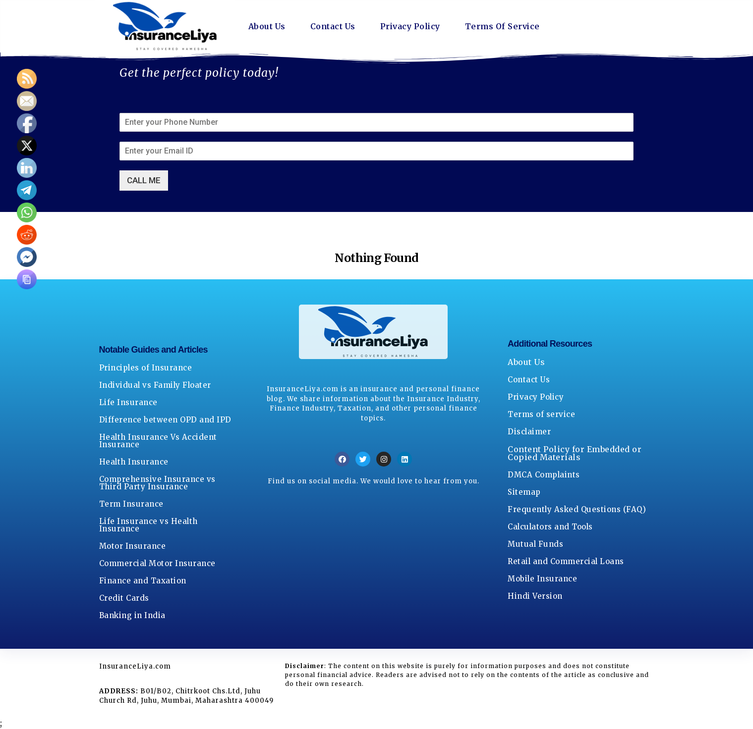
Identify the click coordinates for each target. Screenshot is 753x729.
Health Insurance (134, 462)
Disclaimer (529, 431)
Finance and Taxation (142, 580)
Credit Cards (124, 598)
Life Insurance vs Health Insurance (148, 525)
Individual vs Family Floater (155, 385)
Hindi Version (535, 596)
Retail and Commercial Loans (566, 561)
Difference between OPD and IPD (165, 419)
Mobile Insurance (542, 578)
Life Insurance (128, 402)
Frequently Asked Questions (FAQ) (577, 509)
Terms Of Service (502, 26)
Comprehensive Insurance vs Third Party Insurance (157, 482)
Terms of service (541, 414)
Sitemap (524, 492)
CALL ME (144, 180)
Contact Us (332, 26)
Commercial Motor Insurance (157, 563)
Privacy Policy (410, 26)
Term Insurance (131, 504)
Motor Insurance (132, 546)
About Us (267, 26)
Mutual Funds (535, 544)
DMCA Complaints (544, 474)
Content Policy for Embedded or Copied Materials (574, 453)
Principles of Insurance (145, 367)
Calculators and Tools (550, 526)
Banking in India (132, 615)
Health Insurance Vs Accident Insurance (158, 440)
